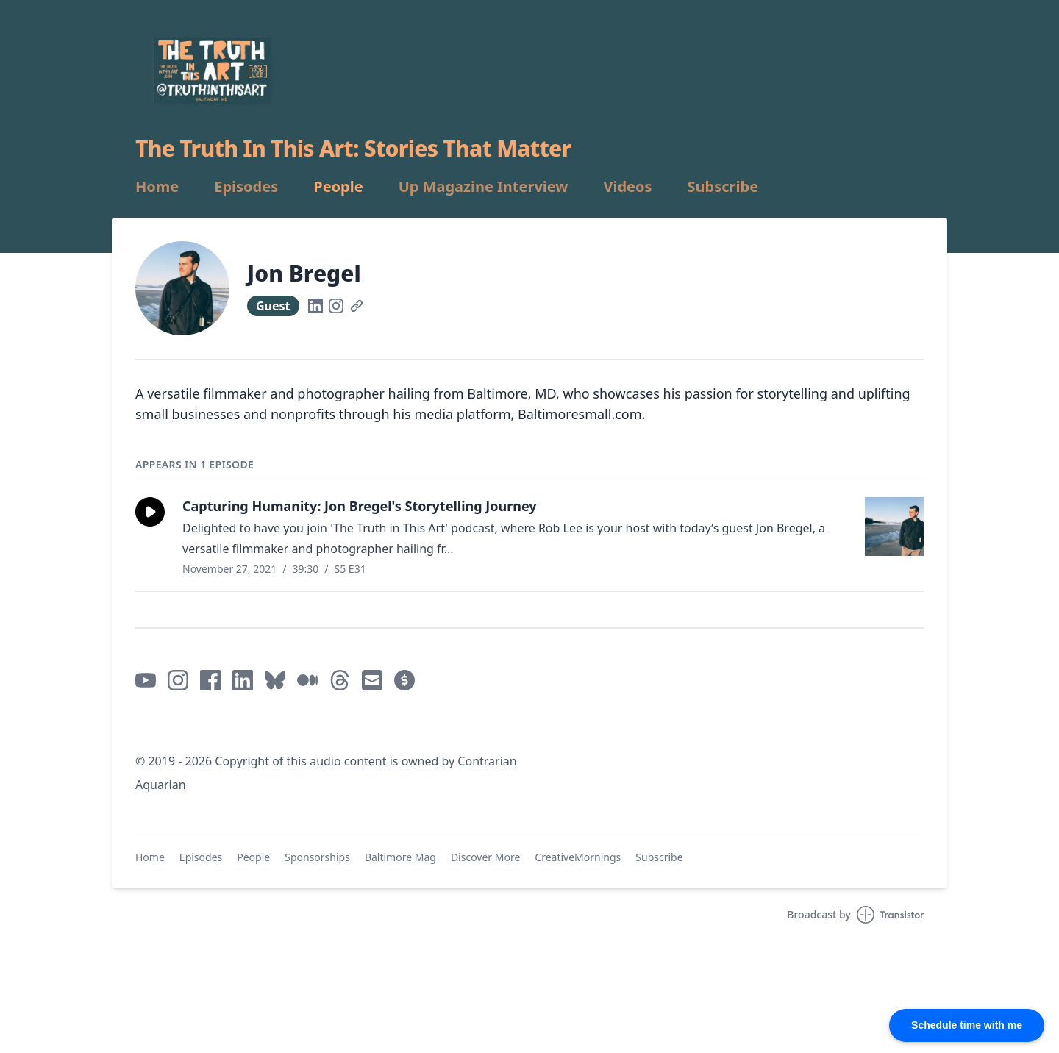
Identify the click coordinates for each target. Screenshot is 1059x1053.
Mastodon (325, 726)
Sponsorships (317, 857)
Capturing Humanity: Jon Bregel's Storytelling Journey (359, 506)
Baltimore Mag (400, 857)
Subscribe (723, 186)
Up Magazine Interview (483, 186)
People (338, 186)
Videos (627, 186)
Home (157, 186)
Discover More (485, 857)
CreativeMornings (578, 857)
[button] (150, 511)
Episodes (246, 186)
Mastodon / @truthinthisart (214, 726)
